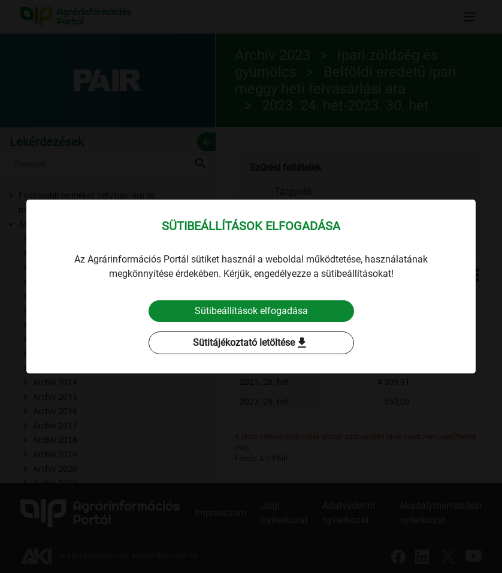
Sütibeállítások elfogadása (251, 310)
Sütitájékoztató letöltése (251, 343)
